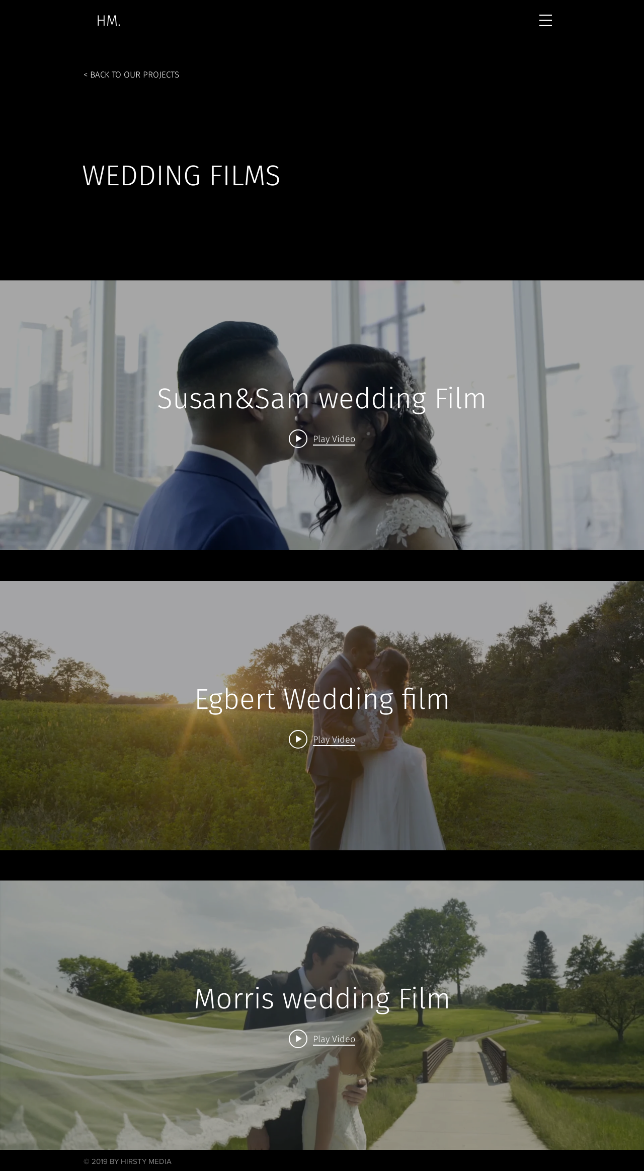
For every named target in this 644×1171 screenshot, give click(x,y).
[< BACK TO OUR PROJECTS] (131, 74)
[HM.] (108, 20)
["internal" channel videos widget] (322, 415)
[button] (545, 20)
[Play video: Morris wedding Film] (322, 1039)
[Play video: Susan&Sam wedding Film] (322, 438)
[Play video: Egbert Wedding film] (322, 739)
